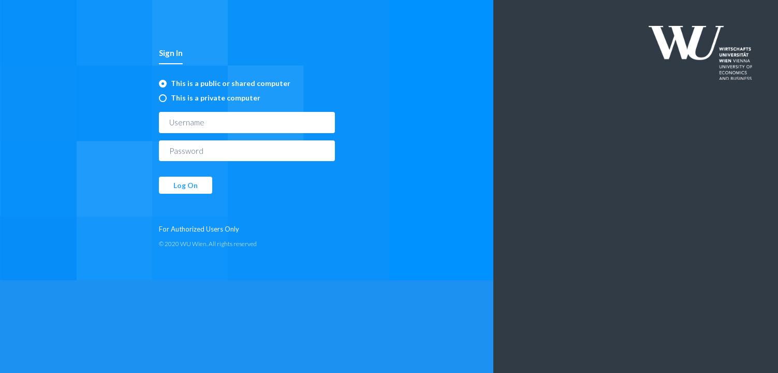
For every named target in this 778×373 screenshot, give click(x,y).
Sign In (171, 53)
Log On (185, 185)
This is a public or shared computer (230, 83)
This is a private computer (215, 97)
